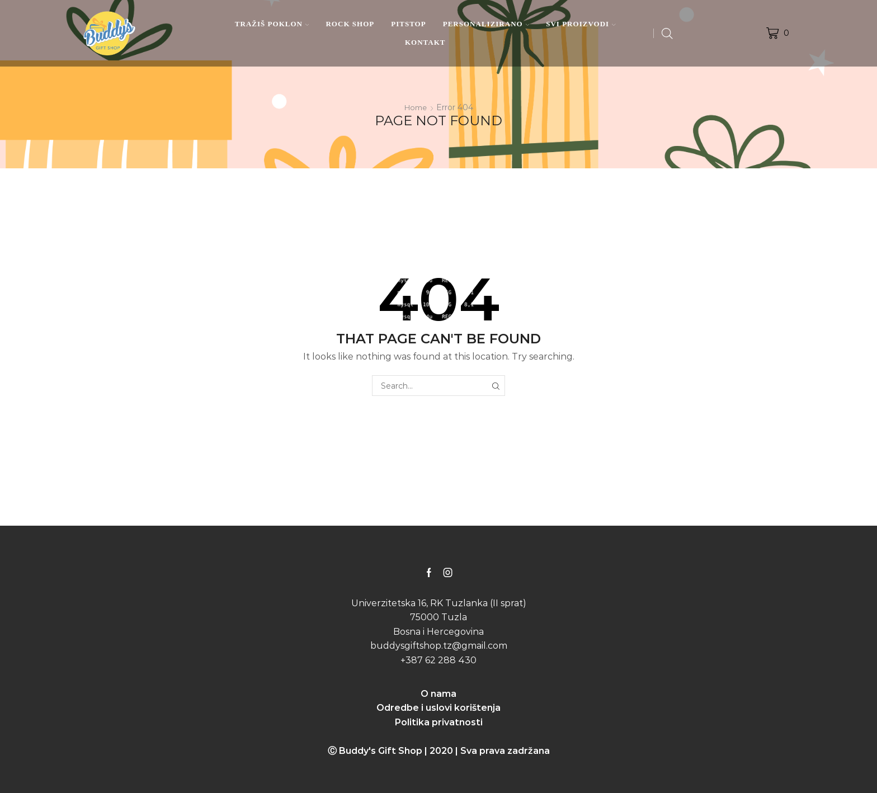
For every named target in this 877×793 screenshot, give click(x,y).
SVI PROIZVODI (580, 24)
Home (415, 107)
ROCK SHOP (350, 24)
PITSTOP (408, 24)
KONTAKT (425, 42)
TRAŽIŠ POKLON (272, 24)
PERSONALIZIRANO (486, 24)
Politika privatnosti (439, 722)
